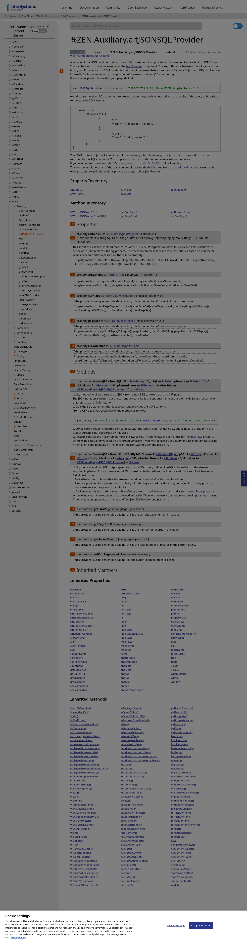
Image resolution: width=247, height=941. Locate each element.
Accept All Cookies (201, 928)
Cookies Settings (176, 928)
